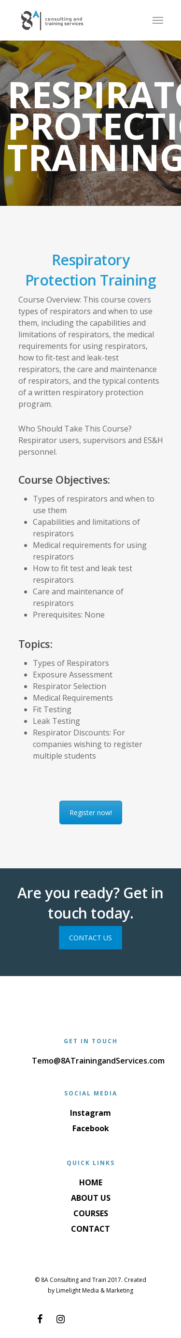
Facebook (90, 1128)
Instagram (90, 1113)
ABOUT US (91, 1198)
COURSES (90, 1213)
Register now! (91, 812)
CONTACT (90, 1228)
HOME (90, 1182)
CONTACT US (90, 937)
